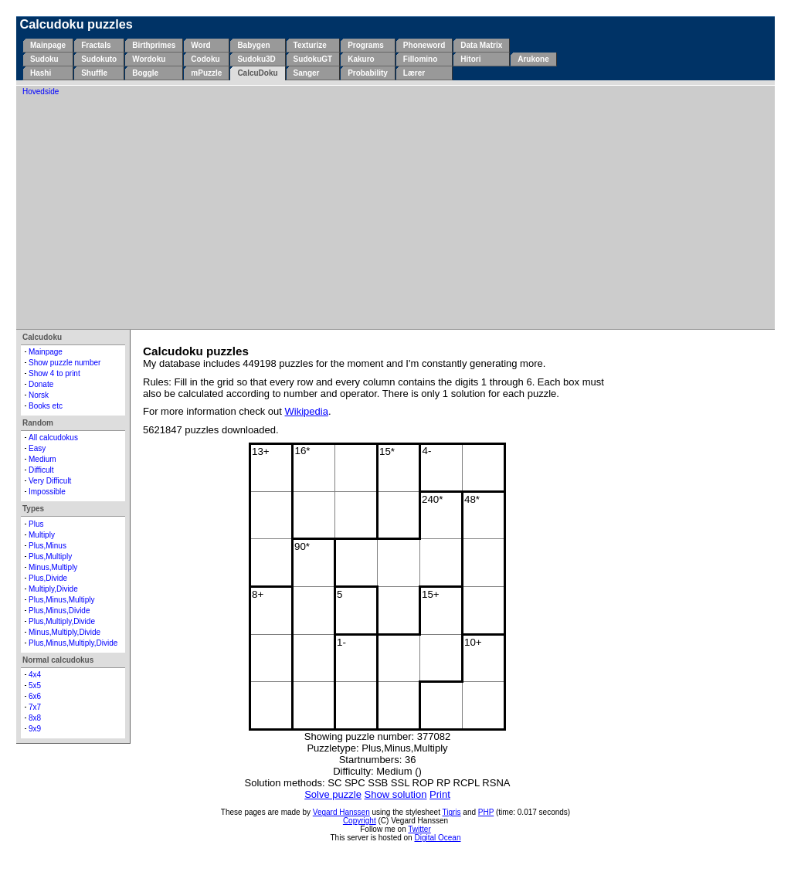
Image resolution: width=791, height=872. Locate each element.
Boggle (145, 73)
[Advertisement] (395, 211)
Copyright (359, 820)
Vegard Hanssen (341, 812)
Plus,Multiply (50, 556)
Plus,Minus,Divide (59, 610)
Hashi (40, 73)
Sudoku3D (256, 59)
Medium (42, 459)
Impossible (47, 491)
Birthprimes (153, 45)
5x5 (35, 685)
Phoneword (424, 45)
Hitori (470, 59)
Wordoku (148, 59)
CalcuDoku (257, 73)
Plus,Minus (47, 545)
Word (200, 45)
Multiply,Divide (53, 589)
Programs (366, 45)
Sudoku (44, 59)
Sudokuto (99, 59)
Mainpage (48, 45)
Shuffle (94, 73)
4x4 (35, 674)
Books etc (46, 406)
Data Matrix (481, 45)
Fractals (95, 45)
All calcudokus (53, 437)
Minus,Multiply (53, 567)
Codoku (205, 59)
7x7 (35, 707)
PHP (486, 812)
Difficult (41, 470)
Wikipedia (306, 411)
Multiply (42, 535)
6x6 (35, 696)
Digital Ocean (437, 837)
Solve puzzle (333, 794)
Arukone (533, 59)
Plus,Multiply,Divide (62, 621)
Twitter (419, 829)
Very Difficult (50, 481)
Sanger (307, 73)
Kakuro (361, 59)
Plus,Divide (48, 578)
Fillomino (420, 59)
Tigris (452, 812)
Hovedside (40, 91)
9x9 (35, 728)
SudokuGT (313, 59)
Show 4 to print (54, 373)
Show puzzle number (64, 362)
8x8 (35, 718)
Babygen (253, 45)
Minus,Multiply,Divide (64, 632)
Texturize (310, 45)
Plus (36, 524)
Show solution (396, 794)
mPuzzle (206, 73)
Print (439, 794)
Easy (37, 448)
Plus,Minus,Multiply (62, 599)
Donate (41, 384)
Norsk (39, 395)
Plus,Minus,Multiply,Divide (73, 643)
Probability (368, 73)
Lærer (414, 73)
